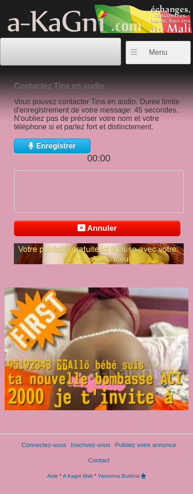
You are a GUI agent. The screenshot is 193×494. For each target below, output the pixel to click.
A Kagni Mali (77, 476)
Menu (158, 52)
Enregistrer (52, 146)
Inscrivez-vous (90, 444)
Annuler (97, 228)
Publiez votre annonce (145, 444)
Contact (98, 460)
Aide (52, 476)
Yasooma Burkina (118, 476)
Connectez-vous (43, 444)
